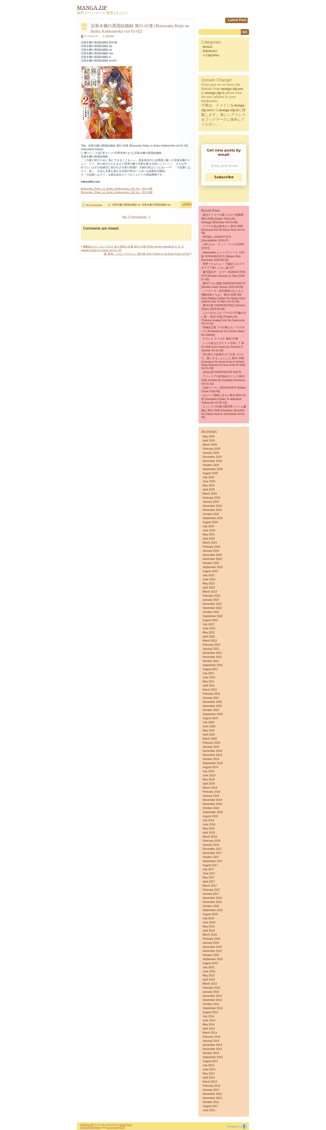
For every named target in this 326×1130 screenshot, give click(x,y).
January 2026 (211, 452)
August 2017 (210, 865)
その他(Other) (211, 55)
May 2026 (209, 436)
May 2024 (209, 534)
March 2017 (210, 885)
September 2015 (213, 959)
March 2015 (210, 983)
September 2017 (213, 861)
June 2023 (209, 579)
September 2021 (213, 665)
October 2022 (211, 612)
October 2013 (211, 1053)
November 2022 (212, 608)
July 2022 (208, 624)
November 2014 (212, 1000)
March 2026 (210, 444)
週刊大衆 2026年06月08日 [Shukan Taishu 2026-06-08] (223, 307)
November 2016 (212, 902)
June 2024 (209, 530)
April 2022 (209, 636)
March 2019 (210, 787)
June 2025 (209, 481)
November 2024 (212, 510)
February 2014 (211, 1036)
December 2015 (212, 947)
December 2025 (212, 456)
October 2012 (211, 1102)
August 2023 (210, 571)
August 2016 (210, 914)
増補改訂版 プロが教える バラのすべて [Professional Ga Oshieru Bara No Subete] (223, 331)
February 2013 (211, 1085)
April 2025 (209, 489)
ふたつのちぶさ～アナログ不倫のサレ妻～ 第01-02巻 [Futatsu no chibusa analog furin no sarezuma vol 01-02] (223, 318)
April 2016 (209, 930)
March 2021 (210, 689)
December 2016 (212, 898)
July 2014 (208, 1016)
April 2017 (209, 881)
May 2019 (209, 779)
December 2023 (212, 554)
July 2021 (208, 673)
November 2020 (212, 706)
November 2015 (212, 951)
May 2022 (209, 632)
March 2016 (210, 934)
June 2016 (209, 922)
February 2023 (211, 595)
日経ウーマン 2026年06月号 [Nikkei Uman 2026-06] (223, 389)
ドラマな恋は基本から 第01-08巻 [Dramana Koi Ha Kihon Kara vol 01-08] (223, 230)
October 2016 (211, 906)
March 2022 (210, 640)
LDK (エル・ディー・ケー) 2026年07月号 (222, 246)
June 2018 (209, 824)
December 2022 (212, 603)
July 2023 (208, 575)
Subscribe (224, 177)
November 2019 (212, 755)
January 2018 (211, 844)
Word (122, 1124)
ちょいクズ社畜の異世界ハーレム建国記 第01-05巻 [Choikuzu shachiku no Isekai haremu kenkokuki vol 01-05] (223, 412)
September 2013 (213, 1057)
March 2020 (210, 738)
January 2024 (211, 550)
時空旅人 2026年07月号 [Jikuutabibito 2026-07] (216, 238)
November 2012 (212, 1098)
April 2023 (209, 587)
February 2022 (211, 644)
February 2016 (211, 938)
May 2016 (209, 926)
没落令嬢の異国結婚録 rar (126, 204)
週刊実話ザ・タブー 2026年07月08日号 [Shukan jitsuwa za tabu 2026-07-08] (223, 275)
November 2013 (212, 1049)
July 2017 (208, 869)
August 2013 (210, 1061)
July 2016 (208, 918)
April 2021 (209, 685)
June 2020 (209, 726)
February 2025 (211, 497)
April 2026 (209, 440)
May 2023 (209, 583)
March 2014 (210, 1032)
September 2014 (213, 1008)
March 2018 (210, 836)
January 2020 (211, 746)
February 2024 (211, 546)
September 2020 (213, 714)
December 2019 (212, 751)
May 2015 (209, 975)
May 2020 (209, 730)
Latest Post (237, 20)
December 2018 (212, 800)
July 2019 (208, 771)
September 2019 (213, 763)
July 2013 (208, 1065)
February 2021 (211, 693)
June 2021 (209, 677)
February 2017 (211, 889)
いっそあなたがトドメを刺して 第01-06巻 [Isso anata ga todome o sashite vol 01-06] (222, 346)
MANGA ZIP (87, 1124)
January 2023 (211, 599)
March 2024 (210, 542)
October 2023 (211, 563)
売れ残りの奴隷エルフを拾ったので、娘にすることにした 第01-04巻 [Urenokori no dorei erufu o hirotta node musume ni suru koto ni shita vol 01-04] (223, 361)
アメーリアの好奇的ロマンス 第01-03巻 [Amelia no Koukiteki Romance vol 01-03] (223, 380)
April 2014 (209, 1028)
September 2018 (213, 812)
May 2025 (209, 485)
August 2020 (210, 718)
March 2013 (210, 1081)
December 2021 (212, 652)
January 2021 (211, 697)
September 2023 (213, 567)
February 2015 (211, 987)
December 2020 (212, 701)
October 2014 (211, 1004)
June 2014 (209, 1020)
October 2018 (211, 808)
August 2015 (210, 963)
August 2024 (210, 522)
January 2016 (211, 942)
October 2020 (211, 710)
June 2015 (209, 971)
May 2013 (209, 1073)
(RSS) (91, 1127)
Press (128, 1124)
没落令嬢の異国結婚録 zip (156, 204)
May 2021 (209, 681)
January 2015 (211, 991)
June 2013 (209, 1069)
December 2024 (212, 505)
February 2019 (211, 791)
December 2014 (212, 996)
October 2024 (211, 514)
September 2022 (213, 616)
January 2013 (211, 1089)
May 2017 (209, 877)
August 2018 (210, 816)
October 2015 (211, 955)
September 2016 (213, 910)
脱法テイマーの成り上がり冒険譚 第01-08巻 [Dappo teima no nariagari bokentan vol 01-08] (222, 218)
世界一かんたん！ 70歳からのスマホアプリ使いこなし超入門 (222, 265)
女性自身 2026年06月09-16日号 (222, 372)
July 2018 (208, 820)
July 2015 (208, 967)
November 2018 (212, 804)
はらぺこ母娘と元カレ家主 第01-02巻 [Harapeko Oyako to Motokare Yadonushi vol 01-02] (223, 399)
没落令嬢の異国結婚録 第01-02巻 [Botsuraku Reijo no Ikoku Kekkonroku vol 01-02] (140, 28)
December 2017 (212, 849)
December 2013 (212, 1045)
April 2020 (209, 734)
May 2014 (209, 1024)
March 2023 (210, 591)
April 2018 (209, 832)
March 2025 (210, 493)
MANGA (110, 36)
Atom (98, 1127)
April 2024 (209, 538)
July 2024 (208, 526)
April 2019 (209, 783)
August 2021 (210, 669)
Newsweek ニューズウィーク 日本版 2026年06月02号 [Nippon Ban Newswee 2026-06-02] (222, 256)
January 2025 (211, 501)
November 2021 (212, 657)
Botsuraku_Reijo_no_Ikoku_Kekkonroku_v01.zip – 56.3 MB (116, 188)
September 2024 (213, 518)
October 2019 (211, 759)
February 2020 (211, 742)
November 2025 (212, 461)
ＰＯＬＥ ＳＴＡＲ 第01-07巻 (220, 338)
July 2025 (208, 477)
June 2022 (209, 628)
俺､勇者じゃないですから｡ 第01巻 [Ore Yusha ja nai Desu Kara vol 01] (146, 253)
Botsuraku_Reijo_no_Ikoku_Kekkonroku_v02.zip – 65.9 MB (116, 192)
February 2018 (211, 840)
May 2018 (209, 828)
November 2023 (212, 559)
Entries (84, 1127)
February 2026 (211, 448)
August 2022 (210, 620)
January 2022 (211, 648)
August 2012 (210, 1106)
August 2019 (210, 767)
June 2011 (209, 1110)
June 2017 (209, 873)
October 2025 (211, 465)
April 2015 (209, 979)
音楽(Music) (210, 51)
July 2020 (208, 722)
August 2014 (210, 1012)
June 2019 (209, 775)
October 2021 (211, 661)
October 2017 (211, 857)
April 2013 (209, 1077)
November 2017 (212, 853)
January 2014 (211, 1040)
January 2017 (211, 893)
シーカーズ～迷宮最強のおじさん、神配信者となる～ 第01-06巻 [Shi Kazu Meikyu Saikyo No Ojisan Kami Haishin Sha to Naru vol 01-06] (223, 296)
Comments (112, 1127)
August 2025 (210, 473)
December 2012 (212, 1094)
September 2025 (213, 469)
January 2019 (211, 795)
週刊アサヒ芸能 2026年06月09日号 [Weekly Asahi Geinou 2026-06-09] (223, 285)
